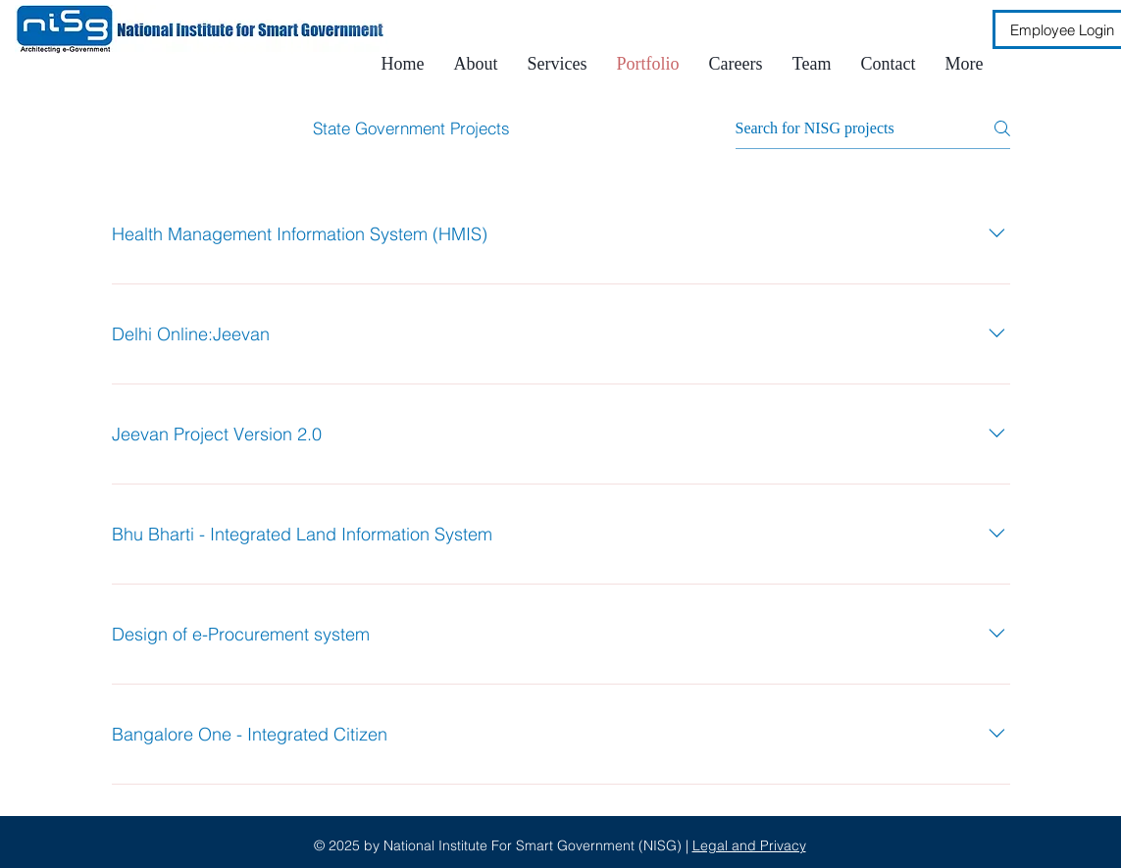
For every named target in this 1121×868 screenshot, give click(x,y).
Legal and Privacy (749, 845)
